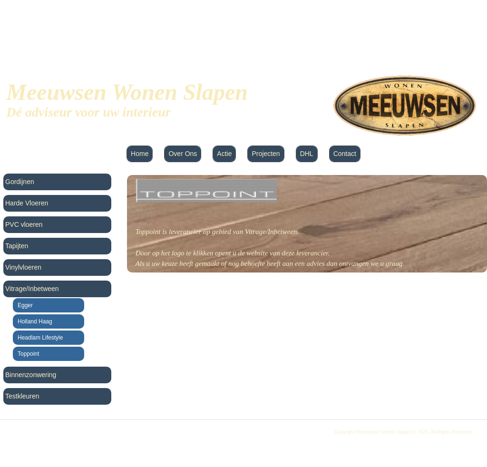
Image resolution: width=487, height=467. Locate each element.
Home (139, 153)
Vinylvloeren (23, 267)
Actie (224, 153)
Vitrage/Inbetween (32, 288)
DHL (306, 153)
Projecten (266, 153)
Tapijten (16, 246)
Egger (25, 305)
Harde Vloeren (26, 203)
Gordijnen (19, 181)
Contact (344, 153)
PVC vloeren (24, 224)
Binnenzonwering (30, 375)
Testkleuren (22, 396)
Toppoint (28, 353)
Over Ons (182, 153)
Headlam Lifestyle (40, 337)
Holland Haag (35, 321)
